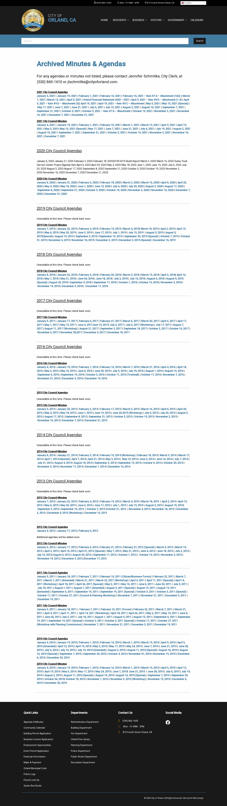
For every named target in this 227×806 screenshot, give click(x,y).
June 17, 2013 (102, 505)
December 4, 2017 (94, 332)
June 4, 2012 (147, 551)
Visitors (156, 20)
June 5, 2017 (85, 324)
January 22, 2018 (67, 274)
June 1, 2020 (85, 186)
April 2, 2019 (167, 228)
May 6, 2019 (51, 232)
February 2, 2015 (88, 409)
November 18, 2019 (83, 240)
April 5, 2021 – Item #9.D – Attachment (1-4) (156, 99)
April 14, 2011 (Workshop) (94, 613)
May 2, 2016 (51, 370)
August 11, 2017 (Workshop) (60, 328)
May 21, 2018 (68, 278)
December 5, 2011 (175, 595)
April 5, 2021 (74, 99)
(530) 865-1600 (103, 2)
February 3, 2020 (88, 182)
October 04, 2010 (54, 679)
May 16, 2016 (68, 370)
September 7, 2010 (70, 653)
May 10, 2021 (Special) (175, 103)
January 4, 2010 (46, 642)
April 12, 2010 (65, 646)
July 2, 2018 (121, 278)
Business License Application (38, 739)
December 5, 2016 (72, 378)
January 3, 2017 (46, 321)
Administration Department (85, 722)
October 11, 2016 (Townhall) (122, 374)
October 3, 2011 (145, 591)
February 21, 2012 (110, 547)
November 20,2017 (71, 332)
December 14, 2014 (119, 466)
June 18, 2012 (165, 551)
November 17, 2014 (71, 466)
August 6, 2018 (155, 278)
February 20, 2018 (110, 274)
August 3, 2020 (154, 186)
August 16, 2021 (151, 107)
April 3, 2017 (168, 321)
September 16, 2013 (72, 509)
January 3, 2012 (46, 530)
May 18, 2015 (68, 412)
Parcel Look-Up (31, 780)
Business (138, 20)
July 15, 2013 (135, 505)
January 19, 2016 (67, 367)
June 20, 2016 (102, 370)
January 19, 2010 (67, 642)
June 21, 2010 (168, 646)
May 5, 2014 (112, 459)
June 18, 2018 (104, 278)
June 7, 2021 (62, 107)
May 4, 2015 (51, 412)
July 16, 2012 (44, 554)
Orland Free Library (80, 739)
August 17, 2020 (174, 186)
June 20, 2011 (163, 584)
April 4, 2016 (168, 367)
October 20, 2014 (173, 462)
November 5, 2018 (171, 282)
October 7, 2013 (96, 509)
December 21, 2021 (83, 114)
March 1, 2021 (131, 125)
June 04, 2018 (86, 278)
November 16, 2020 (162, 190)
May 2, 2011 (112, 584)
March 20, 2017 (150, 321)
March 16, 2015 (150, 409)
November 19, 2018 (48, 286)
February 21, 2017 (110, 321)
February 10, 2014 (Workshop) (117, 455)
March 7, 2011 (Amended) (59, 580)
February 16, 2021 (110, 95)
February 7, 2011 (88, 576)
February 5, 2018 (88, 274)
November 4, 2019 (59, 240)
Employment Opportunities (37, 745)
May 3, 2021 (153, 103)
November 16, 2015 (48, 420)
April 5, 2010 (168, 642)
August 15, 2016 (174, 370)
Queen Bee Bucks (33, 785)
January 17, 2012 (67, 530)
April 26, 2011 (136, 613)
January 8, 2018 (46, 274)
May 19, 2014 (129, 459)
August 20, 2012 (82, 554)
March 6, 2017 (131, 321)
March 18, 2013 (150, 501)
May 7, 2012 (114, 551)
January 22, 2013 (67, 501)
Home (104, 20)
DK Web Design (196, 798)
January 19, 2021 (67, 95)
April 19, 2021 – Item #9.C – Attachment (121, 103)
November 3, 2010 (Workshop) (128, 679)
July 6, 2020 (119, 186)
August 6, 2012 (61, 554)
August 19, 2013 (174, 505)
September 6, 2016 (48, 374)
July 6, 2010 (51, 650)
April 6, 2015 (168, 409)
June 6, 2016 (85, 370)
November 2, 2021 (164, 111)
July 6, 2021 (96, 107)
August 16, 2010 (168, 650)
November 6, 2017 (47, 332)
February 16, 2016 (110, 367)
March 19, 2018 (150, 274)
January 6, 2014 (46, 455)
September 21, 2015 (100, 416)
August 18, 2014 (83, 462)
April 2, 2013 (169, 501)
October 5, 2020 (95, 190)
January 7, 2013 (46, 501)
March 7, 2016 (131, 367)
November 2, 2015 (166, 416)
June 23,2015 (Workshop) (127, 412)
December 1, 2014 (95, 466)
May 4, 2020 (51, 186)
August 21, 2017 (88, 328)
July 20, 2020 (135, 186)
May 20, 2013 (68, 505)
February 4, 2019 (88, 228)
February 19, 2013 (110, 501)
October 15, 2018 (149, 282)
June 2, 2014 (147, 459)
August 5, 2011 (122, 616)
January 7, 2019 (46, 228)
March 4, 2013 (131, 501)
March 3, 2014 (168, 455)
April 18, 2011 (66, 584)
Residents (119, 20)
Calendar (197, 20)
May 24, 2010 (134, 646)
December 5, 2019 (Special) (135, 240)
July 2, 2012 (182, 551)
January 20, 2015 (67, 409)
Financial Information (34, 756)
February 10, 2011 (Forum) (116, 609)
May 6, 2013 (51, 505)
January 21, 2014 (67, 455)
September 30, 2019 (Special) (141, 236)
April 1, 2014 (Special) (57, 459)
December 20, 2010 (58, 657)
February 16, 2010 (110, 642)
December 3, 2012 (72, 558)
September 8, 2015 (76, 416)
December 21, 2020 (55, 193)
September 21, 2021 (48, 111)
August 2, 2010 (116, 650)
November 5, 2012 (171, 554)
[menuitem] (104, 20)
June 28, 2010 (156, 671)
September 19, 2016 (72, 374)
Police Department (80, 751)
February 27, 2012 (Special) (138, 547)
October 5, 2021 (71, 111)
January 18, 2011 (67, 576)
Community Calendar (34, 728)
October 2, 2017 (158, 328)
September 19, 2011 (86, 591)
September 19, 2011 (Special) (117, 591)
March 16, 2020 (150, 182)
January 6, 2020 (46, 182)
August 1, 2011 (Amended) (89, 587)
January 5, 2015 (46, 409)
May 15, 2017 (68, 324)
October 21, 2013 (116, 509)
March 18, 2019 (149, 228)
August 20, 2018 (58, 282)
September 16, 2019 (110, 236)
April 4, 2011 (137, 580)
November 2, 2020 (138, 190)
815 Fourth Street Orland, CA (160, 2)
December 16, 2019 (164, 240)
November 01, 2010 (140, 653)
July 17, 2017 (163, 324)
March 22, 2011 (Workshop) (112, 580)
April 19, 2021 (88, 103)
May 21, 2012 (130, 551)
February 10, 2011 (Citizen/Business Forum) (125, 576)
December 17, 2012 (95, 558)
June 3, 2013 (85, 505)
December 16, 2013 (95, 512)
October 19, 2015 (144, 416)
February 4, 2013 (88, 501)
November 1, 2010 (97, 679)
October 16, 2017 (179, 328)
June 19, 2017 (100, 324)
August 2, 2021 (131, 107)
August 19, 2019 (64, 236)
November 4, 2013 (139, 509)
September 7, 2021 (173, 107)
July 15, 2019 (135, 232)
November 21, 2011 (152, 595)
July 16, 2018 (137, 278)
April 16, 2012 (68, 551)
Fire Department (79, 733)
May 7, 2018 (51, 278)
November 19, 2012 (48, 558)
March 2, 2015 (131, 409)
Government (176, 20)
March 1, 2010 (131, 642)
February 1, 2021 (88, 95)
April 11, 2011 (68, 613)
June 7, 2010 (151, 646)
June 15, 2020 (102, 186)
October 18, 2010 (75, 679)
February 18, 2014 (147, 455)
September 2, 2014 (105, 462)
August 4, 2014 (63, 462)
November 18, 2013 (163, 509)
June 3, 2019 (85, 232)
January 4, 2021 (46, 95)
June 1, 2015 (85, 412)
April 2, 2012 (51, 551)
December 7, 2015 (72, 420)
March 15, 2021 (56, 99)
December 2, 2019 (106, 240)
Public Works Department (84, 756)
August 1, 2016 (154, 370)
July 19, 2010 (67, 650)
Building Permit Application (37, 733)
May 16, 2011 (128, 584)
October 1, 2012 (127, 554)
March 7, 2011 (164, 609)
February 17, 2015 (110, 409)
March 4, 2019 (131, 228)
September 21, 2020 (72, 190)
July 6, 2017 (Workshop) (140, 324)
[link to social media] (168, 722)
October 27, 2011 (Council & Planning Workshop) (87, 595)
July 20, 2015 (167, 412)
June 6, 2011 (145, 584)
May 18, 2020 (68, 186)
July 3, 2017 (117, 324)
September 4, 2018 (80, 282)
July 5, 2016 (119, 370)
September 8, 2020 (48, 190)
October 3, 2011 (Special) (171, 591)
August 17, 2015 (53, 416)
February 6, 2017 (88, 321)
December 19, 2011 (48, 599)
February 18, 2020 (110, 182)
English (186, 3)
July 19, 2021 (112, 107)
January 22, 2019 (67, 228)
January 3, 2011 (46, 576)
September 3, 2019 (86, 236)
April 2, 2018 (168, 274)
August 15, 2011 (146, 587)
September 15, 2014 (129, 462)
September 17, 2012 (104, 554)
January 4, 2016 (46, 367)
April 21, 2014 (96, 459)
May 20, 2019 (68, 232)
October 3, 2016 (95, 374)
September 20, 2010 (94, 653)
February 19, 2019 (110, 228)
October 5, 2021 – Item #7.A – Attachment (106, 111)
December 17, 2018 (96, 286)
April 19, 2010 (83, 646)
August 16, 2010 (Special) (131, 675)
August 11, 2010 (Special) (142, 650)
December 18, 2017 (118, 332)
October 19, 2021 (142, 111)
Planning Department (81, 745)
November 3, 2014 (47, 466)
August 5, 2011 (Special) (120, 587)
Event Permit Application (36, 751)
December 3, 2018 (72, 286)
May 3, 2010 (100, 646)
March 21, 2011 (85, 580)
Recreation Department (83, 762)
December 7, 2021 (59, 114)
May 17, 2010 (116, 646)
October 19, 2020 (116, 190)
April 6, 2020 (168, 182)
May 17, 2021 (45, 107)
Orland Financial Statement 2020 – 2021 (106, 99)
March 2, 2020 (131, 182)
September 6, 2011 (62, 591)
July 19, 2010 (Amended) (91, 650)
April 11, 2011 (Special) (160, 580)
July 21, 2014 (44, 462)
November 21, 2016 (48, 378)
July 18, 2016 (135, 370)
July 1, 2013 (119, 505)
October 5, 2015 (123, 416)
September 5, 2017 (111, 328)
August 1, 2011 (63, 587)
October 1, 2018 (128, 282)
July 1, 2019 (119, 232)
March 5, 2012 (165, 547)
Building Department (81, 728)
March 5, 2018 (131, 274)
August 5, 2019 (154, 232)
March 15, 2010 (150, 642)
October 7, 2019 (169, 236)
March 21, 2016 (150, 367)
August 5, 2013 (154, 505)
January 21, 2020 (67, 182)
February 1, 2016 (88, 367)
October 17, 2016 (151, 374)
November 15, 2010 (164, 653)
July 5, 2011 (180, 584)
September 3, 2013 (48, 509)
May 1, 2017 (51, 324)
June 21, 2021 (79, 107)
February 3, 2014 (88, 455)
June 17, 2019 (102, 232)
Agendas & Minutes (33, 722)
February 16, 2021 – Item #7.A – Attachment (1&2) (151, 95)
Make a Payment (32, 762)
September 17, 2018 (104, 282)
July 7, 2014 (181, 459)
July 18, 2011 (44, 587)
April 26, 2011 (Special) (89, 584)
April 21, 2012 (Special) (91, 551)
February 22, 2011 (163, 576)
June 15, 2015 (102, 412)
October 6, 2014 (152, 462)
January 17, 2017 (67, 321)
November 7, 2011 (128, 595)
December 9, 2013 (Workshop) (64, 512)
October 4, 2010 (117, 653)
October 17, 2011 (47, 595)
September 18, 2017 (135, 328)
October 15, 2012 (149, 554)
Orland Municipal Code (35, 768)
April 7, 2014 (79, 459)
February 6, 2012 (88, 530)
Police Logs (29, 774)
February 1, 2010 (88, 642)
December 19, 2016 (96, 378)
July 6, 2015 (151, 412)
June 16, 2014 (164, 459)
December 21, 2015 (96, 420)
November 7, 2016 (173, 374)
